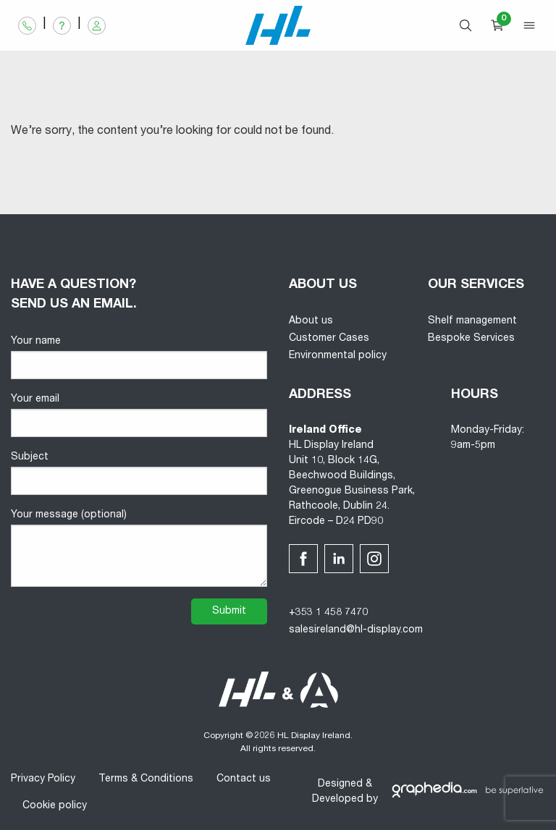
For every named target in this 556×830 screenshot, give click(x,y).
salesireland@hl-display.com (356, 630)
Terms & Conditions (145, 779)
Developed (337, 800)
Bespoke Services (471, 339)
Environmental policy (338, 356)
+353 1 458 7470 (328, 613)
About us (311, 321)
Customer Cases (329, 339)
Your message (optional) (139, 548)
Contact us (243, 779)
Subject (139, 473)
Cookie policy (54, 806)
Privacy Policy (43, 779)
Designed (340, 784)
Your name (139, 357)
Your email (139, 415)
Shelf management (472, 321)
